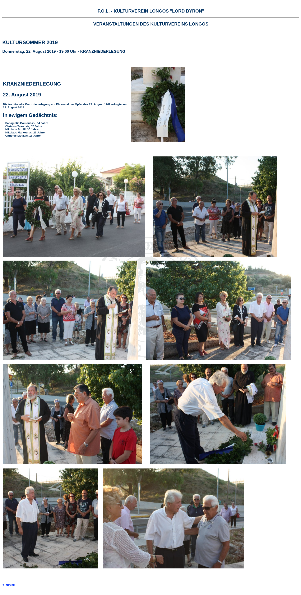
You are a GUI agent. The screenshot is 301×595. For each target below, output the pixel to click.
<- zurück (8, 584)
